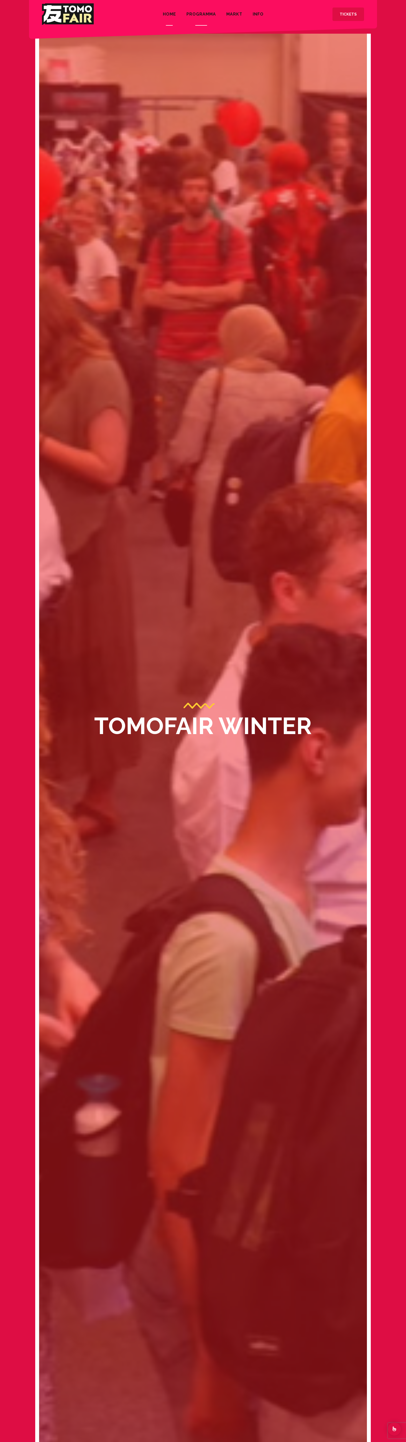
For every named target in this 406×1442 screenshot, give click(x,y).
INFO (258, 14)
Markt (234, 14)
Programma (201, 14)
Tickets (348, 14)
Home (169, 14)
